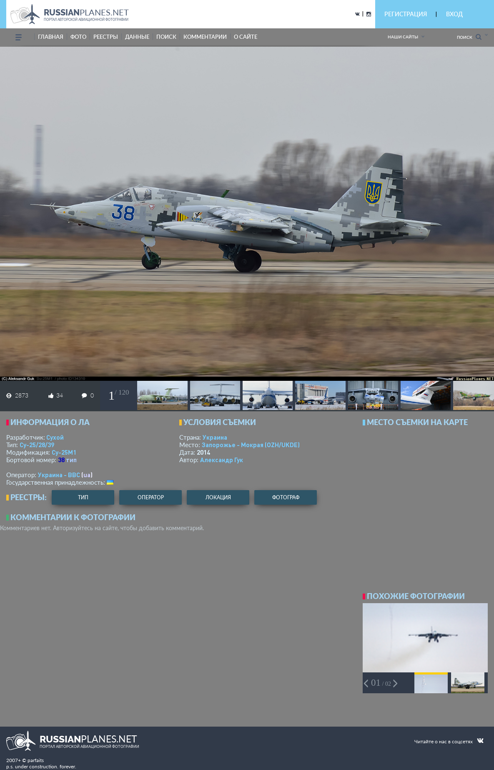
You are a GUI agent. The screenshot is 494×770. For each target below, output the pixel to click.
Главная (50, 36)
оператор (151, 497)
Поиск (469, 37)
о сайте (245, 36)
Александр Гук (221, 459)
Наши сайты (403, 36)
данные (137, 36)
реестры (105, 36)
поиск (166, 36)
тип (71, 459)
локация (218, 497)
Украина (215, 437)
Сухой (55, 437)
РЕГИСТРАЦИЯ (405, 14)
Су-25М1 (64, 452)
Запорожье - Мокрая (251, 444)
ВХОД (454, 14)
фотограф (285, 497)
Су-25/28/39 (37, 444)
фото (78, 36)
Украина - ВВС (59, 474)
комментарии (205, 36)
